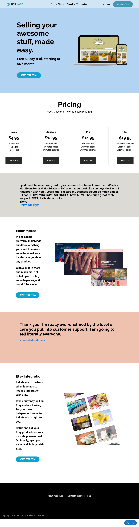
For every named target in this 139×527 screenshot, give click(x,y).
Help (89, 496)
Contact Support (75, 496)
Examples (71, 4)
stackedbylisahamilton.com (32, 340)
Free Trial (14, 160)
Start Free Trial (123, 4)
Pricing (54, 4)
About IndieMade (55, 496)
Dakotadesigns (29, 205)
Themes (61, 4)
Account (106, 4)
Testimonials (81, 4)
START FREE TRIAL (29, 75)
